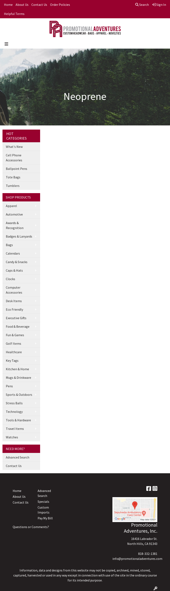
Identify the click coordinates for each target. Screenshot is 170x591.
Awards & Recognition (14, 225)
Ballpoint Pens (16, 169)
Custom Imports (43, 509)
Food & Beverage (18, 326)
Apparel (11, 206)
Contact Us (39, 4)
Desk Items (14, 301)
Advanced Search (17, 457)
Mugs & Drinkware (18, 377)
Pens (9, 386)
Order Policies (60, 4)
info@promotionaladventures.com (137, 559)
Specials (43, 501)
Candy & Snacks (16, 262)
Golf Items (13, 343)
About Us (22, 4)
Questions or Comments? (31, 527)
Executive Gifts (16, 318)
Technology (14, 412)
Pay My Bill (45, 518)
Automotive (14, 214)
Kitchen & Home (17, 369)
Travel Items (15, 429)
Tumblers (13, 186)
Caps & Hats (14, 270)
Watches (12, 437)
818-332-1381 (147, 554)
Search (142, 4)
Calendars (13, 253)
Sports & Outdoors (19, 394)
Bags (9, 245)
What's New (14, 147)
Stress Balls (14, 403)
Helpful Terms (14, 14)
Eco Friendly (14, 309)
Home (8, 4)
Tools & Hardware (18, 420)
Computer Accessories (14, 289)
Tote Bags (13, 177)
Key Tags (12, 360)
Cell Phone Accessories (14, 157)
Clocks (10, 279)
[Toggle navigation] (6, 44)
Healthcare (14, 352)
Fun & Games (15, 335)
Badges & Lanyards (19, 236)
